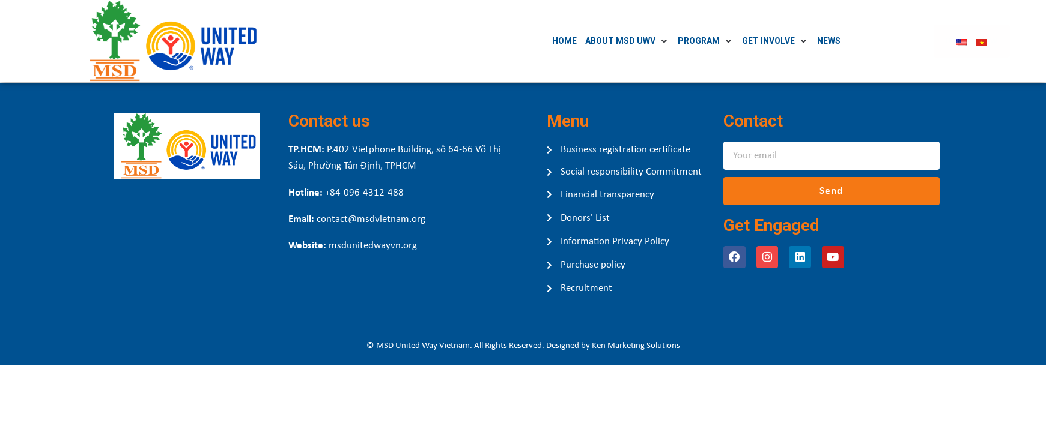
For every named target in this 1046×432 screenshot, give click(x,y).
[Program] (735, 41)
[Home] (593, 41)
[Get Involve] (804, 41)
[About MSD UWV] (656, 41)
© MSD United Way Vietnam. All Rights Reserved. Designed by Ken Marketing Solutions (523, 345)
